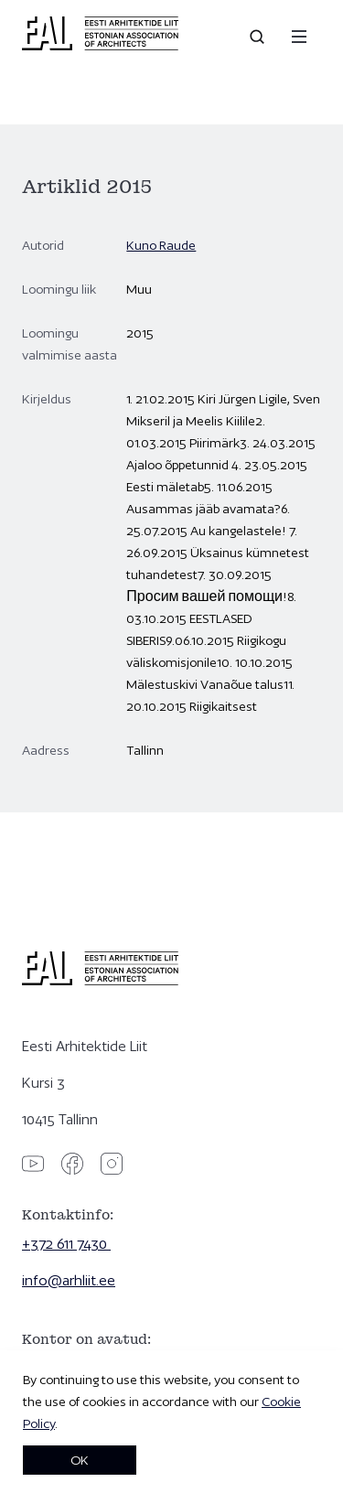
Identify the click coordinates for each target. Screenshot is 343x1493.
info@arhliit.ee (68, 1280)
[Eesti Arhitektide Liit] (100, 45)
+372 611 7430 (66, 1243)
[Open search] (259, 36)
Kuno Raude (161, 245)
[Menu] (299, 37)
